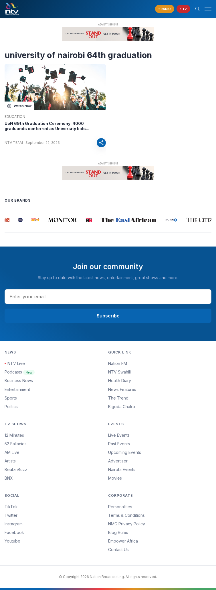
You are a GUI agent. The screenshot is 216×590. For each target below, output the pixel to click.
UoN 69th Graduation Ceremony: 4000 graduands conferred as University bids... (47, 126)
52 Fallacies (16, 443)
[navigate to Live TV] (183, 9)
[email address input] (108, 296)
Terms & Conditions (126, 515)
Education (15, 117)
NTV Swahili (119, 372)
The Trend (118, 398)
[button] (205, 9)
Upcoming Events (124, 452)
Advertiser (118, 460)
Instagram (14, 523)
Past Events (119, 443)
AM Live (12, 452)
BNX (9, 478)
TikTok (11, 506)
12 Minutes (14, 435)
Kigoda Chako (121, 406)
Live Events (119, 435)
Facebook (14, 532)
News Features (122, 389)
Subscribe (108, 316)
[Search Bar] (197, 8)
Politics (11, 406)
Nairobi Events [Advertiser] (121, 469)
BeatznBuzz (16, 469)
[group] (7, 220)
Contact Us (118, 549)
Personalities (120, 506)
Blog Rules (118, 532)
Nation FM (117, 363)
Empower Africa (123, 541)
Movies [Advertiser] (115, 478)
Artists (10, 460)
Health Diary (119, 380)
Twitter (11, 515)
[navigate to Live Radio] (164, 9)
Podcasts (20, 372)
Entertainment (17, 389)
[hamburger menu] (208, 9)
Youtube (12, 541)
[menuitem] (160, 469)
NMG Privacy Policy (126, 523)
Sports (11, 398)
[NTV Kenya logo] (12, 9)
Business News (19, 380)
